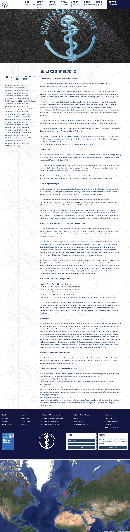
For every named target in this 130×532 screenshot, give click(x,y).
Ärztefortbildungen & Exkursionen (25, 77)
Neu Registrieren (113, 447)
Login (81, 447)
